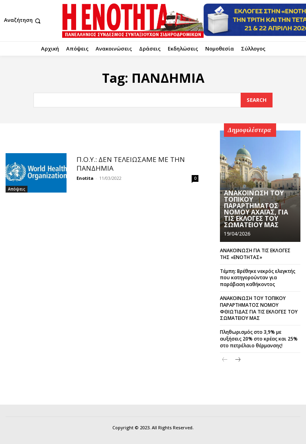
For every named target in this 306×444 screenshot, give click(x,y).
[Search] (257, 100)
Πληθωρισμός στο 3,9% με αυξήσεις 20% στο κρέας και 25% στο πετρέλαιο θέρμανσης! (259, 339)
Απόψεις (16, 189)
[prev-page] (225, 360)
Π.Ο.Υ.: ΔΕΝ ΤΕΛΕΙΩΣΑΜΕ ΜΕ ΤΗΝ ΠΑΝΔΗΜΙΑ (130, 164)
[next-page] (238, 360)
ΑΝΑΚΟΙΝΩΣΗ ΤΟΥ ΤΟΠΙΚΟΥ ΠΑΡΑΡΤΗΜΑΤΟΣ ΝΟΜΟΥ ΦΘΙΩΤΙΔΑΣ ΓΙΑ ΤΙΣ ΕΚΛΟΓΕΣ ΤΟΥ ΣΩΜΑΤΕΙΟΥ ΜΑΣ (259, 308)
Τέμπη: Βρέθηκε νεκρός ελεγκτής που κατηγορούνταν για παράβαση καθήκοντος (257, 278)
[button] (23, 21)
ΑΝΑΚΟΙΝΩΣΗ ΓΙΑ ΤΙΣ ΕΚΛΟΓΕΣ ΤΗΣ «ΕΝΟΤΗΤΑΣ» (255, 254)
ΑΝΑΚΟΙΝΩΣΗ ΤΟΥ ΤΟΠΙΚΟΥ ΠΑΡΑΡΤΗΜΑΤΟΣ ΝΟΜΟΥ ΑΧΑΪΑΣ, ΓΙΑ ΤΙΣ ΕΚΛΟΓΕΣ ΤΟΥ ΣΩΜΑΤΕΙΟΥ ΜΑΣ (256, 209)
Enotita (85, 178)
